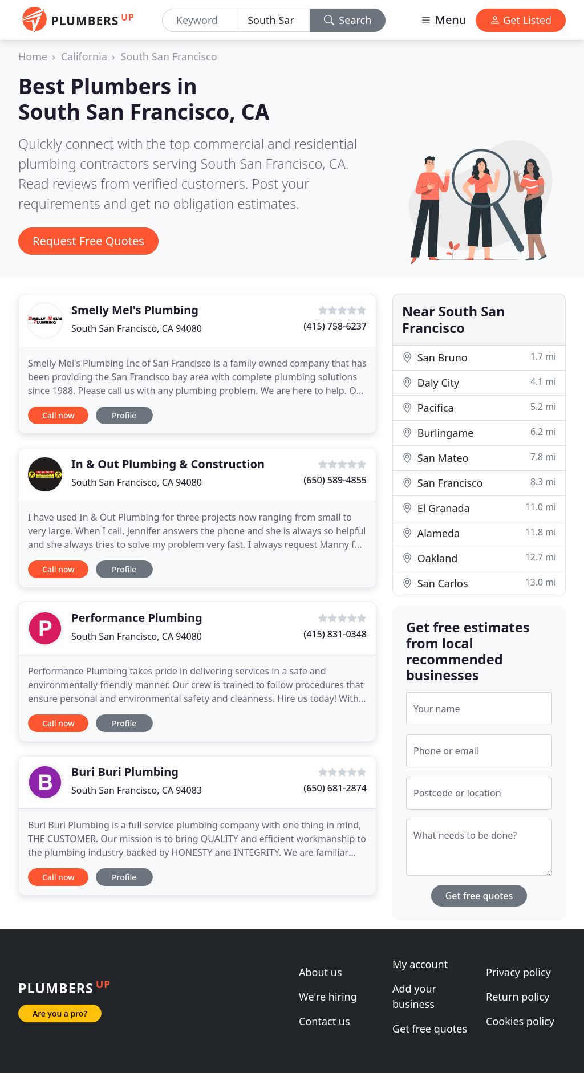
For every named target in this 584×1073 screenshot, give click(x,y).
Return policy (517, 996)
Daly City (479, 382)
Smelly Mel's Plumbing (134, 310)
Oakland (479, 558)
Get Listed (520, 20)
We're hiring (328, 996)
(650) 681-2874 (335, 788)
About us (320, 972)
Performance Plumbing (136, 617)
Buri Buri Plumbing (125, 771)
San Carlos (479, 583)
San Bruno (479, 357)
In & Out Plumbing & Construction (168, 464)
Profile (124, 415)
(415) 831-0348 (335, 634)
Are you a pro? (60, 1013)
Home (32, 56)
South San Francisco (169, 56)
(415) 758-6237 (335, 326)
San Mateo (479, 457)
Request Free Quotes (88, 241)
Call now (58, 415)
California (84, 56)
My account (420, 964)
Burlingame (479, 432)
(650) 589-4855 (335, 480)
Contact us (324, 1021)
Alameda (479, 533)
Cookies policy (520, 1021)
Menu (443, 19)
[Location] (274, 20)
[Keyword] (200, 20)
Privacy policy (518, 972)
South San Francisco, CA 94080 (136, 328)
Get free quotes (479, 895)
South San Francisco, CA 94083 (136, 790)
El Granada (479, 508)
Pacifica (479, 407)
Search (348, 20)
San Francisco (479, 482)
